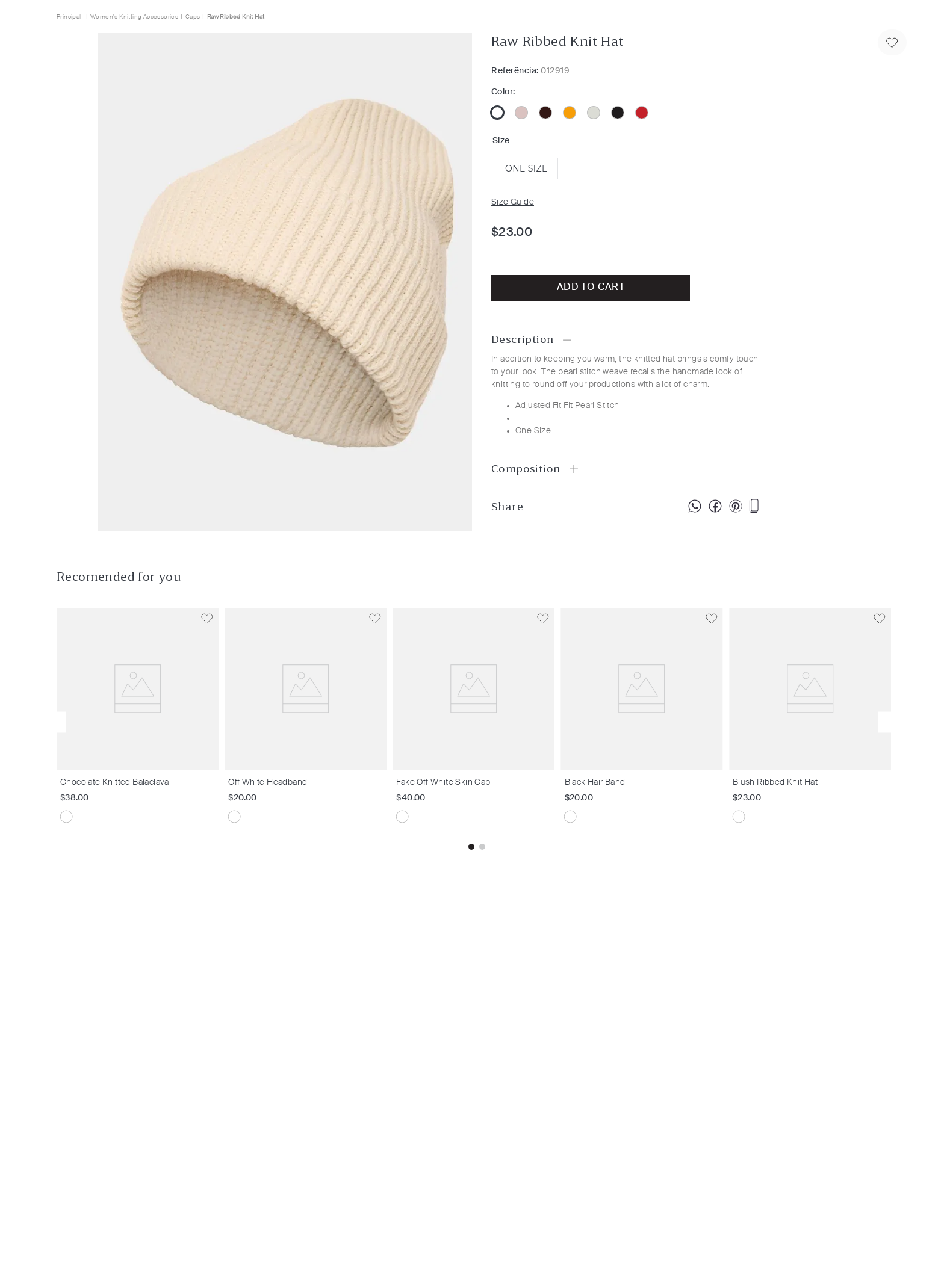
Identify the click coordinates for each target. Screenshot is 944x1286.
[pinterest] (735, 506)
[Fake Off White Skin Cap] (476, 722)
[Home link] (70, 16)
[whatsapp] (695, 506)
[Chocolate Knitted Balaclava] (141, 722)
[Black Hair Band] (645, 722)
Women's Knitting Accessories (134, 17)
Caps (192, 17)
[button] (526, 168)
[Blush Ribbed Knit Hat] (813, 722)
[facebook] (715, 506)
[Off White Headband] (309, 722)
